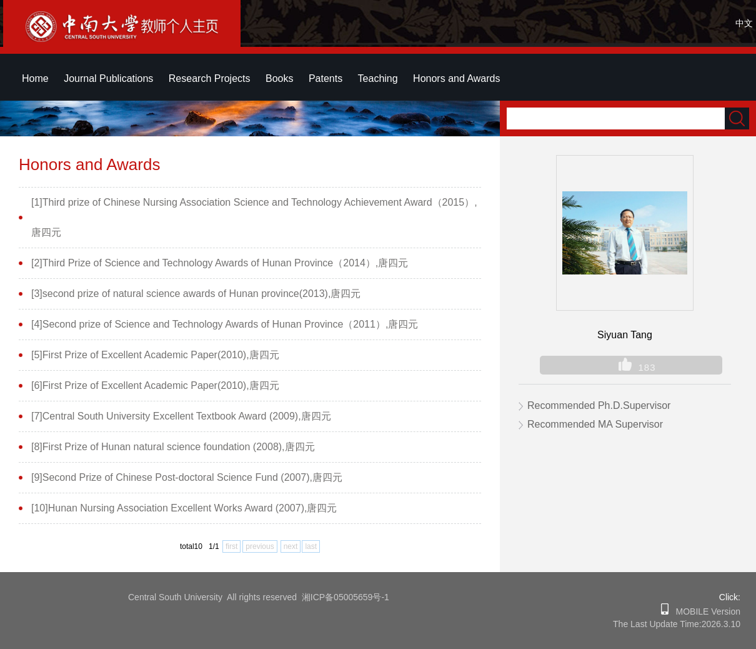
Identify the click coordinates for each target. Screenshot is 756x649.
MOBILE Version (704, 611)
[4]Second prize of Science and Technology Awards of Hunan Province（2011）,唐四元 (224, 324)
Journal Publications (108, 78)
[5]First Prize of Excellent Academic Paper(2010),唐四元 (155, 355)
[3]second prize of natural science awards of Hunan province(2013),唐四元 (196, 293)
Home (35, 78)
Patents (325, 78)
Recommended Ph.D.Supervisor (598, 405)
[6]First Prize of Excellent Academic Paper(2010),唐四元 (155, 385)
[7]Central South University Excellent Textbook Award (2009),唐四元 (181, 416)
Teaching (378, 78)
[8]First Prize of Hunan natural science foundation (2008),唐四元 (173, 446)
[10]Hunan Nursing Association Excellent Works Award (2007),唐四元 (184, 508)
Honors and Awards (456, 78)
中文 (744, 23)
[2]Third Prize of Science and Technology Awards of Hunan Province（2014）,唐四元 (219, 263)
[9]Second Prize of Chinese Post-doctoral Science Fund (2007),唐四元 (186, 477)
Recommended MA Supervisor (595, 424)
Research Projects (210, 78)
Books (279, 78)
